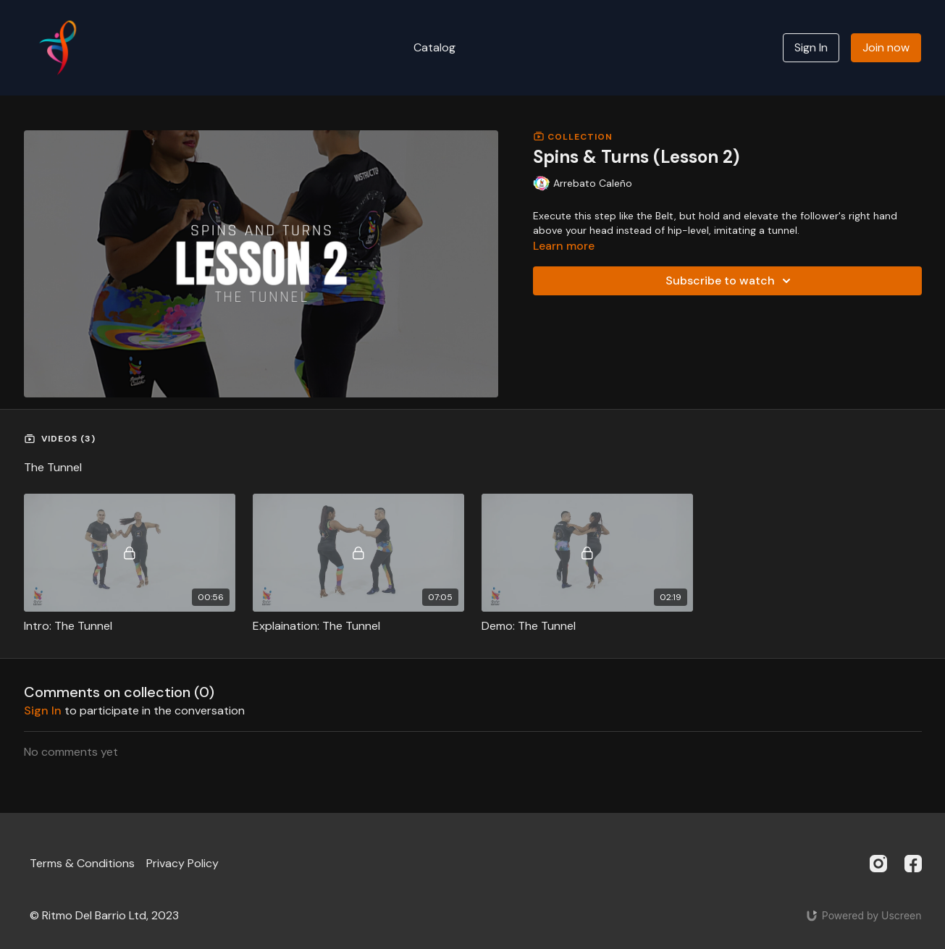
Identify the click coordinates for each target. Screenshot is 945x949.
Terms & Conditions (82, 863)
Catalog (434, 47)
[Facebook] (913, 863)
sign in (43, 710)
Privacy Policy (182, 863)
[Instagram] (878, 863)
